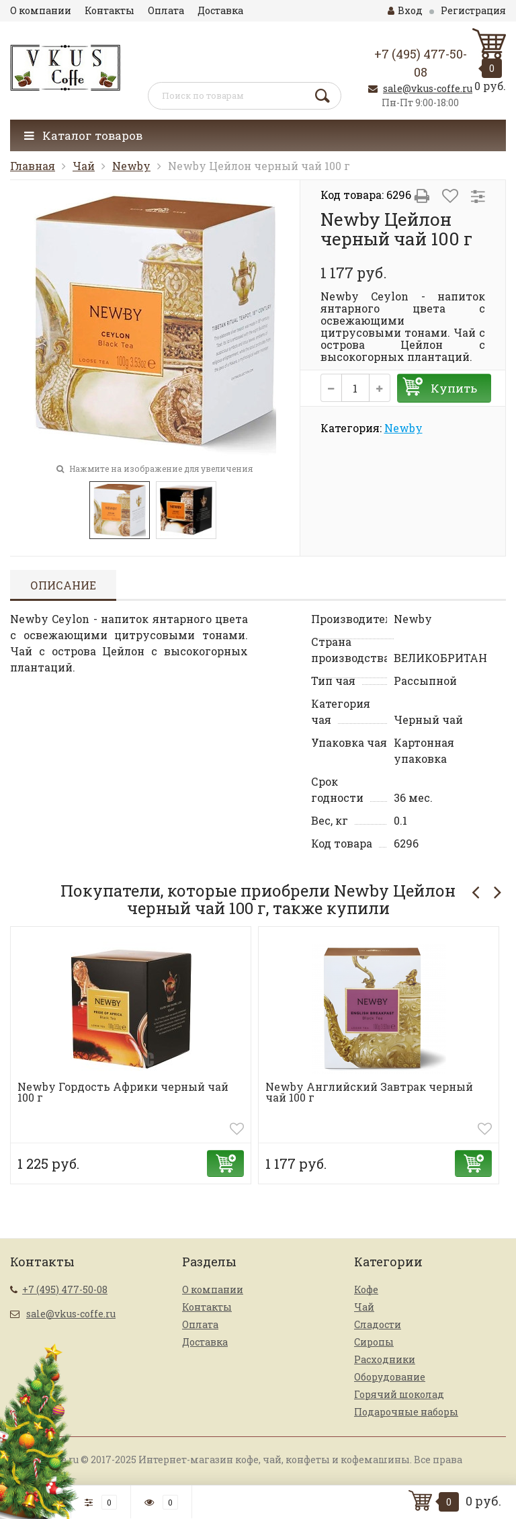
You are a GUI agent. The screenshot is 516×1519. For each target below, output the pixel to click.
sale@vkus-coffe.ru (427, 88)
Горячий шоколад (399, 1394)
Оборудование (389, 1376)
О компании (40, 10)
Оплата (166, 10)
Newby (131, 166)
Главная (32, 166)
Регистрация (473, 10)
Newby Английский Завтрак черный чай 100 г (369, 1091)
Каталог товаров (83, 135)
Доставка (220, 10)
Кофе (366, 1289)
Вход (405, 10)
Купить (454, 388)
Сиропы (374, 1342)
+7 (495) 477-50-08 (65, 1289)
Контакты (109, 10)
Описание (63, 585)
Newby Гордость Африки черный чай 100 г (122, 1091)
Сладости (377, 1324)
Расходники (384, 1359)
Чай (84, 166)
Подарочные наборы (406, 1411)
